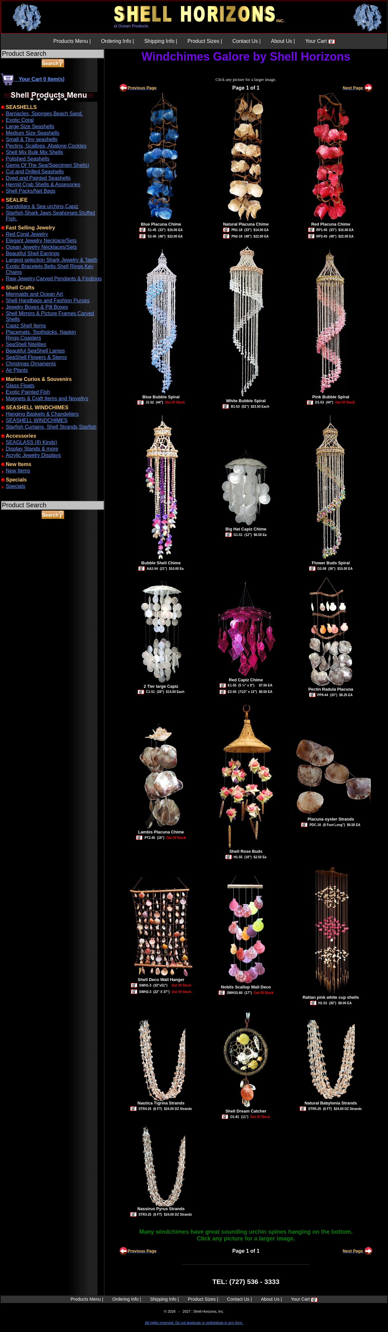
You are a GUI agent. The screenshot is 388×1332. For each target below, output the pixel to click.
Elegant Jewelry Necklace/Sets (41, 240)
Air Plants (17, 370)
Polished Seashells (27, 158)
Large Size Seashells (30, 126)
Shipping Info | (160, 41)
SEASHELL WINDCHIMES (36, 420)
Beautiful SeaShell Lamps (35, 351)
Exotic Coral (20, 120)
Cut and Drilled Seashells (35, 171)
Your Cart (320, 41)
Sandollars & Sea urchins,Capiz (42, 206)
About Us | (283, 41)
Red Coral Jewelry (27, 234)
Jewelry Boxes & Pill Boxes (37, 307)
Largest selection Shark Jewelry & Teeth (51, 260)
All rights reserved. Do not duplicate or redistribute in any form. (194, 1323)
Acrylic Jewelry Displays (33, 455)
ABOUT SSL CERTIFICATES (17, 549)
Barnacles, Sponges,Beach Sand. (44, 113)
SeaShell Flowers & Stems (36, 357)
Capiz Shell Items (26, 325)
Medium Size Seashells (32, 133)
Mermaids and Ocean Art (34, 294)
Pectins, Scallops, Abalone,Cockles (46, 146)
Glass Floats (20, 385)
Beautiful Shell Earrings (32, 253)
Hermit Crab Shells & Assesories (43, 184)
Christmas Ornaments (31, 363)
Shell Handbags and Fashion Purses (48, 300)
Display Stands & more (32, 449)
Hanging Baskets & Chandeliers (42, 414)
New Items (18, 470)
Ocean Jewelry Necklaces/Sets (41, 247)
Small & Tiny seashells (31, 139)
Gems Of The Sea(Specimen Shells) (47, 165)
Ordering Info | (117, 41)
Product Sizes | (205, 41)
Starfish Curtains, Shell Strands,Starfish (51, 427)
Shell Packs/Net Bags (30, 191)
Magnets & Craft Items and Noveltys (47, 398)
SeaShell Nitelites (26, 344)
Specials (15, 486)
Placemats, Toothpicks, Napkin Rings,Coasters (41, 335)
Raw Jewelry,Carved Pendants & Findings (54, 278)
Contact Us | (246, 41)
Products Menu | (72, 41)
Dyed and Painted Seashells (38, 178)
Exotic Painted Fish (28, 392)
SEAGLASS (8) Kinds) (31, 442)
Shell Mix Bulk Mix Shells (34, 152)
